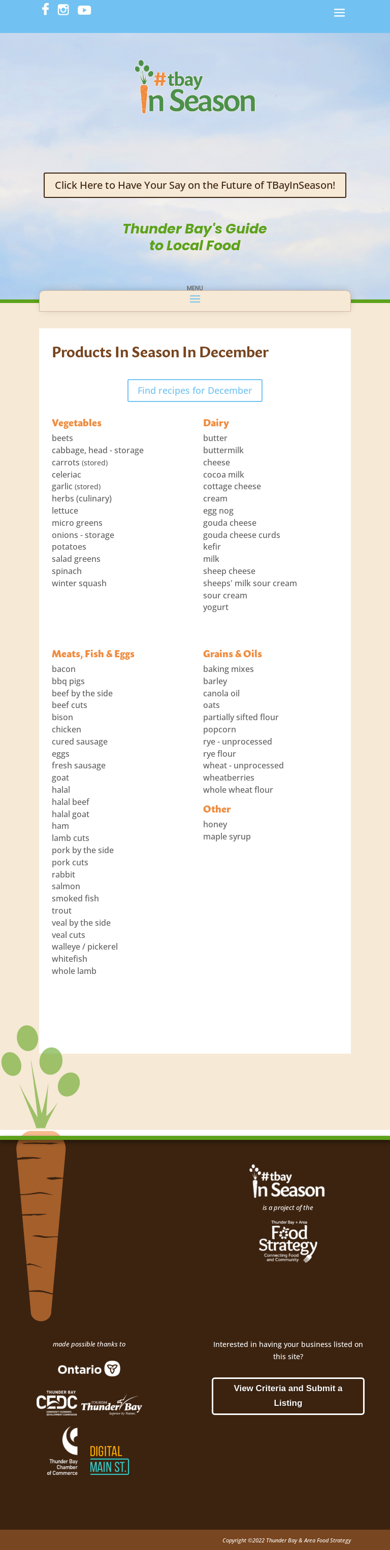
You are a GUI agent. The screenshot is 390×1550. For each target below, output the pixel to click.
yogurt (216, 607)
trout (62, 910)
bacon (64, 669)
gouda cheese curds (241, 535)
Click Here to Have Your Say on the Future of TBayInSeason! (195, 185)
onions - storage (83, 535)
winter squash (79, 583)
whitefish (69, 958)
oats (211, 705)
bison (62, 717)
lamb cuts (70, 838)
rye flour (219, 753)
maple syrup (227, 836)
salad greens (76, 558)
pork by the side (83, 850)
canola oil (221, 693)
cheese (216, 462)
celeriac (66, 474)
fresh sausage (79, 765)
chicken (66, 729)
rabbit (63, 874)
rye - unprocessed (237, 741)
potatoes (69, 546)
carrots (66, 462)
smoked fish (75, 898)
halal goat (70, 814)
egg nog (218, 510)
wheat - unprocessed (243, 765)
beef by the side (82, 693)
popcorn (219, 729)
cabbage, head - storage (98, 450)
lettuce (65, 510)
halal (61, 789)
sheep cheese (229, 571)
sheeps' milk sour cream (250, 583)
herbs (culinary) (82, 498)
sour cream (225, 595)
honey (215, 824)
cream (215, 498)
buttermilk (223, 450)
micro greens (77, 522)
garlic (62, 486)
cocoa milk (223, 474)
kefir (212, 546)
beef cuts (69, 705)
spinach (67, 571)
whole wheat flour (238, 789)
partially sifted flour (241, 717)
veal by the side (81, 922)
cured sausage (80, 741)
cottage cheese (232, 486)
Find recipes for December (195, 390)
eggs (61, 753)
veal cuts (68, 934)
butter (215, 438)
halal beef (70, 801)
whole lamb (74, 970)
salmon (66, 886)
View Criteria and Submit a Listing (288, 1396)
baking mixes (228, 669)
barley (215, 681)
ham (60, 825)
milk (211, 558)
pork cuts (70, 862)
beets (62, 438)
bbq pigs (68, 681)
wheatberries (228, 777)
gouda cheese (229, 522)
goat (60, 777)
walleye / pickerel (85, 946)
